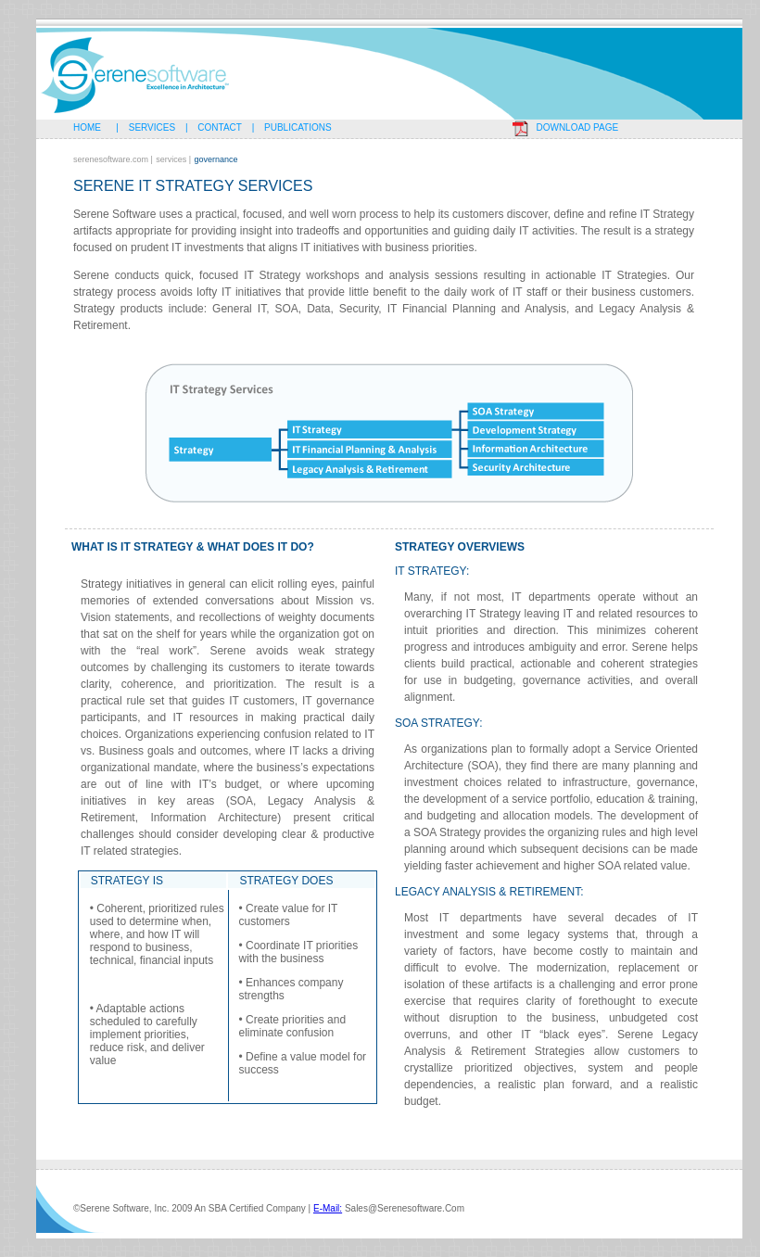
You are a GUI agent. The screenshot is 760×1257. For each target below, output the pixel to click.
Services (152, 127)
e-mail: (327, 1208)
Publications (298, 127)
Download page (577, 127)
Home (90, 127)
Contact (219, 127)
